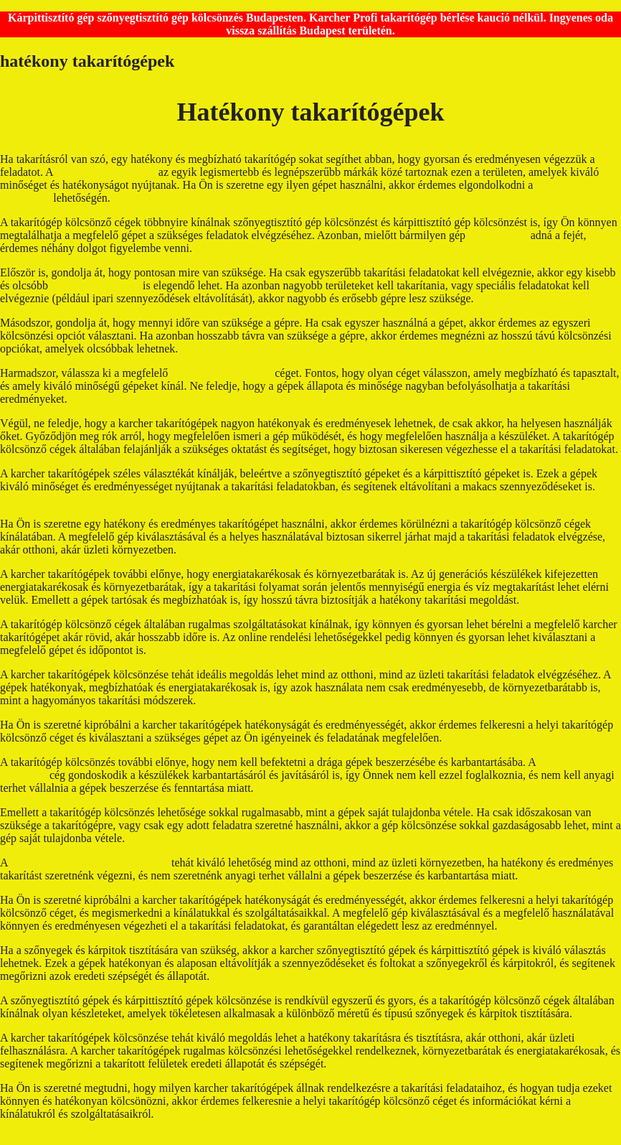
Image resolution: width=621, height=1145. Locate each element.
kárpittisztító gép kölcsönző (244, 348)
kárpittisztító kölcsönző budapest (325, 838)
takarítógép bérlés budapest (62, 499)
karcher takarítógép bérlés (187, 838)
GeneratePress (305, 1138)
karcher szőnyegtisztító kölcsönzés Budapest (251, 650)
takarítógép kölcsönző (221, 373)
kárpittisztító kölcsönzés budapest (406, 1063)
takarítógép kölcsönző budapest (267, 248)
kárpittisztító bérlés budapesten (428, 650)
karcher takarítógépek (106, 172)
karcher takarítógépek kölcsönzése (91, 862)
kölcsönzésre (498, 235)
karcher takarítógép (95, 285)
